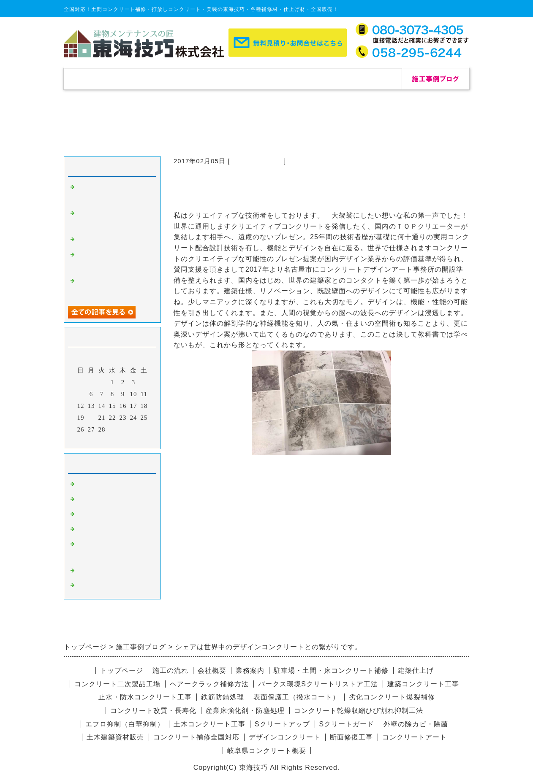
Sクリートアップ (282, 724)
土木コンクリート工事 (209, 724)
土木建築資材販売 (115, 737)
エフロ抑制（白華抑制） (124, 724)
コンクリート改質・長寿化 (153, 710)
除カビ (86, 500)
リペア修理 (93, 586)
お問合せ (368, 79)
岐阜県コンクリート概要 (266, 750)
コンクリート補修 (257, 161)
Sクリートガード (347, 724)
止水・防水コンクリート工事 (145, 697)
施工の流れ (233, 79)
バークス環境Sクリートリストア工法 (318, 684)
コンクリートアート (414, 737)
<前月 (94, 440)
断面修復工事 (351, 737)
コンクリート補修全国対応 (196, 737)
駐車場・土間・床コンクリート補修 (331, 670)
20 (91, 417)
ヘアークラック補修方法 (209, 684)
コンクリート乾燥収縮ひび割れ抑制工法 (358, 710)
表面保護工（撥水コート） (296, 697)
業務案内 (250, 670)
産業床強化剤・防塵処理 (245, 710)
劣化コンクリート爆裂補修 (392, 697)
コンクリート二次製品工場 (117, 684)
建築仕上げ (416, 670)
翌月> (130, 440)
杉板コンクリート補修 (110, 515)
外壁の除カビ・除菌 (415, 724)
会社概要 (300, 79)
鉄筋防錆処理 (222, 697)
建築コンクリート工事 (423, 684)
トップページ (97, 79)
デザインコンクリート (110, 571)
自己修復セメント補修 (110, 240)
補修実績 (165, 79)
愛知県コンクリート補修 (113, 530)
